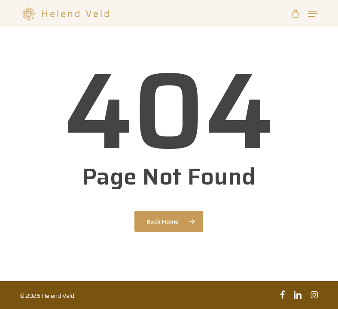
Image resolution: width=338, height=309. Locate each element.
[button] (312, 13)
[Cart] (295, 13)
